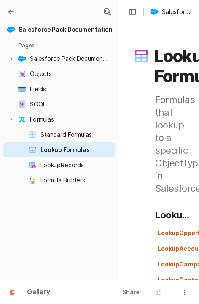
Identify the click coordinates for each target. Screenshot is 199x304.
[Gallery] (11, 12)
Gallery (38, 292)
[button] (107, 12)
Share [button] (131, 292)
